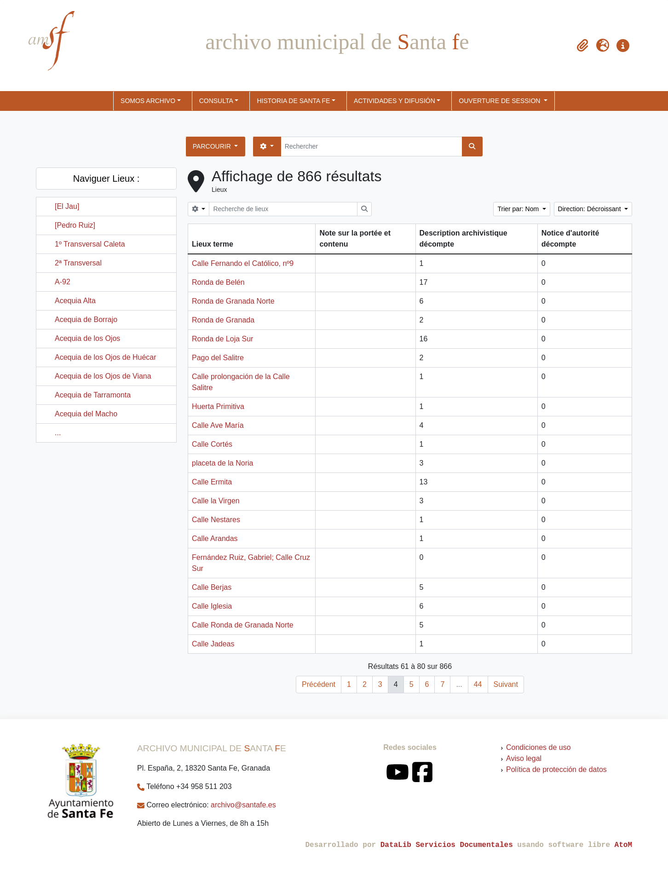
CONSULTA (216, 100)
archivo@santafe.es (243, 805)
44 (478, 684)
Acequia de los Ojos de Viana (103, 376)
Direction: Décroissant (590, 209)
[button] (582, 45)
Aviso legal (523, 758)
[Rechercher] (371, 146)
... (58, 433)
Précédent (318, 684)
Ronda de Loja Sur (222, 339)
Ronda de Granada (223, 320)
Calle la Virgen (216, 501)
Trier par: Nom (519, 209)
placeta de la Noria (222, 463)
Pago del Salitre (218, 358)
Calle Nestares (216, 520)
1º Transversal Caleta (90, 244)
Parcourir (213, 146)
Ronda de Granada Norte (233, 301)
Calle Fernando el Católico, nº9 (243, 263)
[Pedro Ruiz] (75, 225)
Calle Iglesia (212, 606)
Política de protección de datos (556, 769)
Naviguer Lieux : (106, 178)
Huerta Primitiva (218, 406)
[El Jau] (67, 206)
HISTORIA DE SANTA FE (293, 100)
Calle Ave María (218, 425)
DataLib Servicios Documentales (446, 845)
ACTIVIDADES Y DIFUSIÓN (394, 100)
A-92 (62, 282)
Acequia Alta (75, 301)
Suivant (506, 684)
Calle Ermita (212, 482)
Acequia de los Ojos (87, 338)
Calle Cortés (212, 444)
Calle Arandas (215, 538)
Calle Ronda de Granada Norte (243, 625)
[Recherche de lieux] (283, 209)
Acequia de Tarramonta (93, 395)
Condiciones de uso (538, 747)
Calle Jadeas (213, 644)
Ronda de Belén (218, 282)
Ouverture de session (500, 100)
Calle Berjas (211, 587)
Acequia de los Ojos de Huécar (105, 357)
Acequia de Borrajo (86, 319)
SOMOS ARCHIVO (148, 100)
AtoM (623, 845)
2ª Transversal (78, 263)
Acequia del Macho (86, 414)
